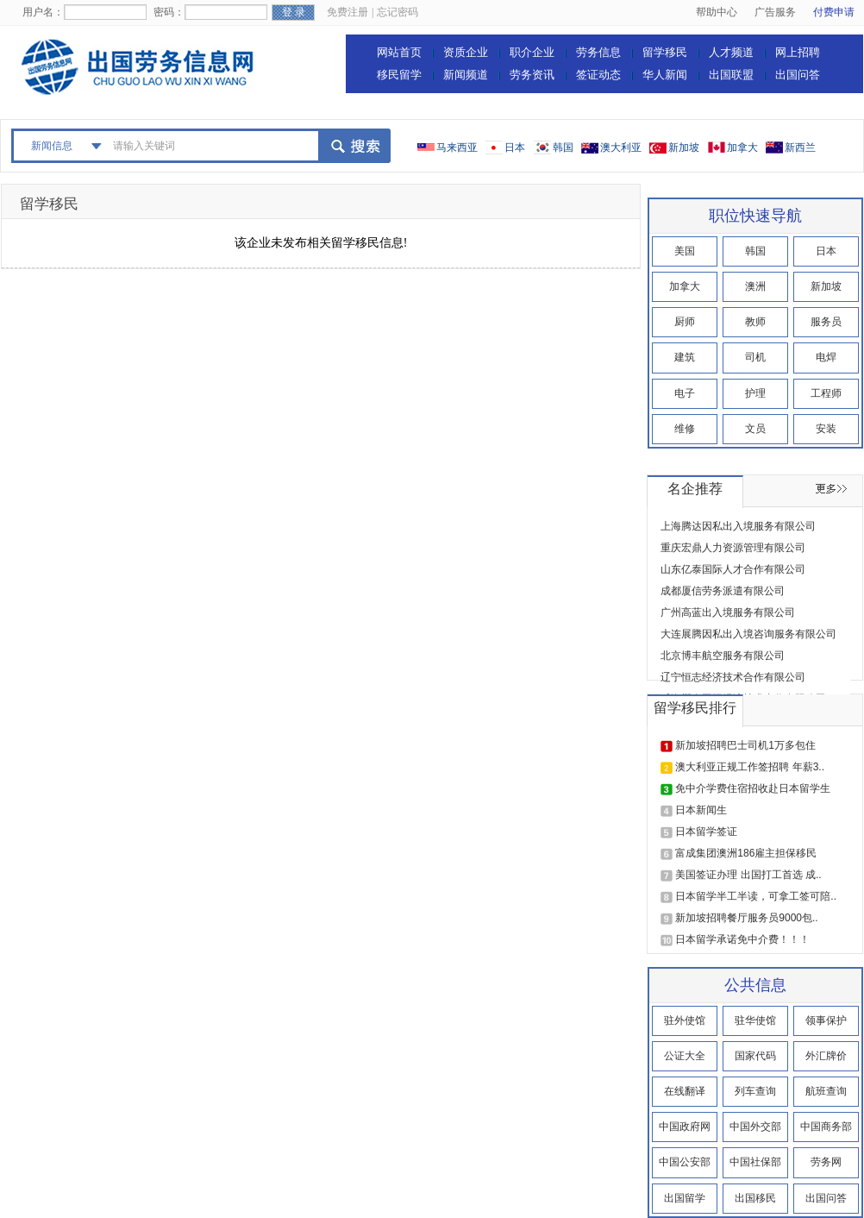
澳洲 (755, 286)
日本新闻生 (701, 810)
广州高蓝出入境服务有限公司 (728, 612)
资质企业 (465, 52)
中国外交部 (755, 1127)
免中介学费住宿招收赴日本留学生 (752, 788)
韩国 (563, 147)
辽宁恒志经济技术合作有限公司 (733, 677)
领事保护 (826, 1020)
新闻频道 (465, 74)
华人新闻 (664, 74)
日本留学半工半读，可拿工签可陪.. (755, 896)
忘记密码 (397, 12)
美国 (684, 251)
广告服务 (775, 12)
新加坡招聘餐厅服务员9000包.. (746, 918)
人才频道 (731, 52)
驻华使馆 (755, 1020)
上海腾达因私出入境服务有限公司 (738, 526)
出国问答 (797, 74)
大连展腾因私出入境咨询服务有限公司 (748, 634)
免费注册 (347, 12)
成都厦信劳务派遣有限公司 (723, 591)
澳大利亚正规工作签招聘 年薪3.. (749, 767)
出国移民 (755, 1198)
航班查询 (826, 1091)
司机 (755, 357)
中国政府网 (685, 1127)
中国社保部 (755, 1162)
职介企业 (532, 52)
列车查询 (755, 1091)
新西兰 (800, 147)
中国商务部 (826, 1127)
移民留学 (399, 74)
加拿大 (742, 147)
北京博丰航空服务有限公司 (723, 656)
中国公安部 (685, 1162)
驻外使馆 (684, 1020)
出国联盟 (731, 74)
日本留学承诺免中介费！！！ (742, 939)
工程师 (826, 393)
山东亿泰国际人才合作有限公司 (733, 569)
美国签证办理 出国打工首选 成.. (748, 875)
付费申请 (834, 12)
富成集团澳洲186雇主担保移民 (746, 853)
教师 (755, 322)
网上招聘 (797, 52)
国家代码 (755, 1056)
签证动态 (598, 74)
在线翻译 (684, 1091)
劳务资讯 (532, 74)
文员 (755, 429)
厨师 (684, 322)
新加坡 (683, 147)
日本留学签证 (706, 832)
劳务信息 (598, 52)
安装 (826, 429)
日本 (514, 147)
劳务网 (826, 1162)
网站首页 (399, 52)
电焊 (826, 357)
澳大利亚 (621, 147)
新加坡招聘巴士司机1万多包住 (745, 745)
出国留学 (684, 1198)
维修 (684, 429)
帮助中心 (716, 12)
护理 (755, 393)
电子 (684, 393)
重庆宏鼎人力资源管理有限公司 (733, 548)
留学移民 (664, 52)
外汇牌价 (826, 1056)
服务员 (826, 322)
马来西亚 (457, 147)
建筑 (684, 357)
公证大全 (684, 1056)
